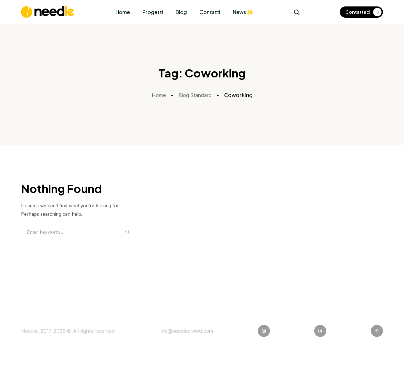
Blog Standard (196, 95)
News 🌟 (243, 12)
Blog (181, 12)
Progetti (153, 12)
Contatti (209, 12)
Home (123, 12)
